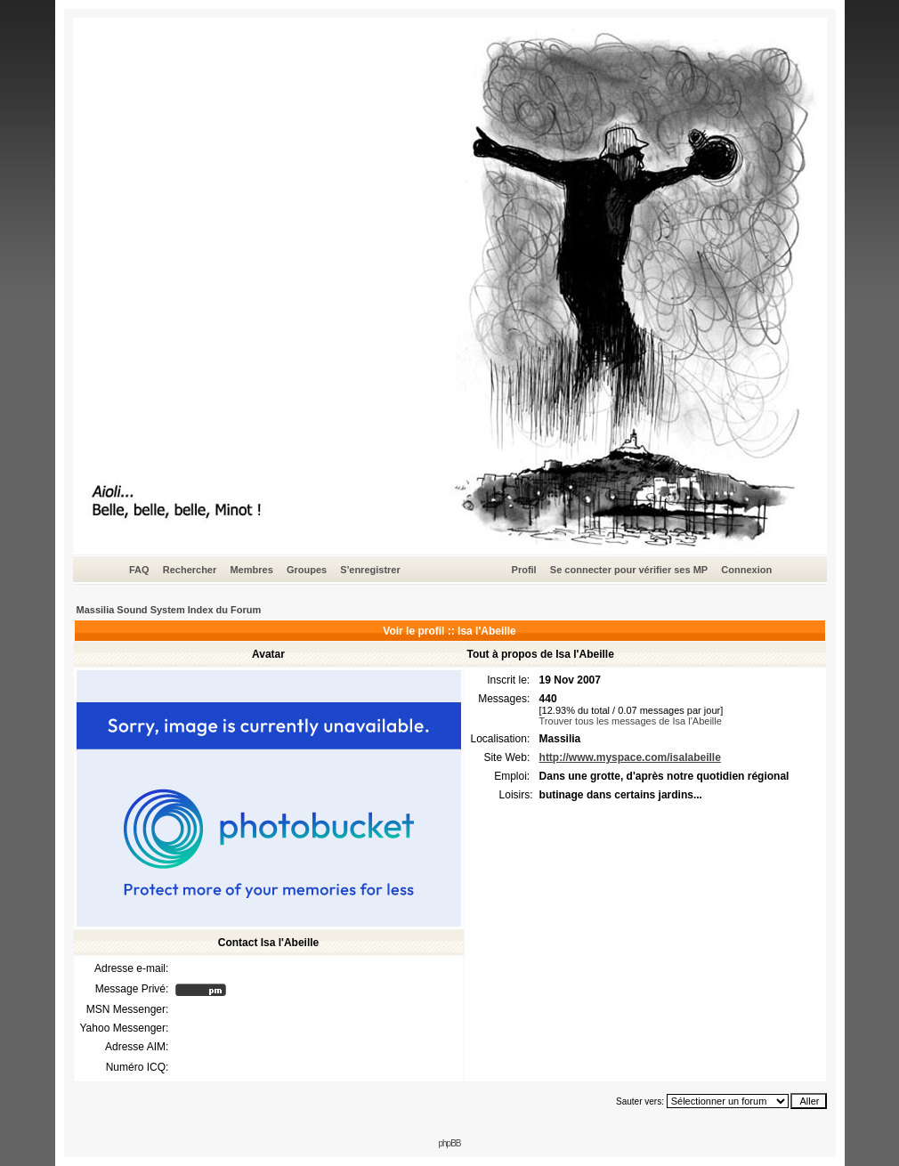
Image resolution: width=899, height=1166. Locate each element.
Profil (524, 569)
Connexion (746, 569)
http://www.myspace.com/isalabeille (630, 757)
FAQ (139, 569)
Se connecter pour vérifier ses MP (629, 569)
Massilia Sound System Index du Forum (169, 609)
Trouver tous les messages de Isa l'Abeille (630, 721)
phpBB (449, 1143)
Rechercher (190, 569)
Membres (251, 569)
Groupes (307, 569)
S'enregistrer (370, 569)
